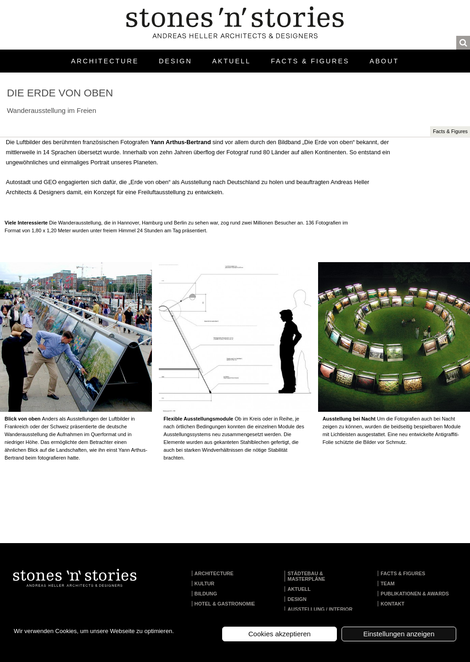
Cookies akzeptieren (279, 634)
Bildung (206, 593)
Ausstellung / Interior (319, 609)
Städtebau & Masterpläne (306, 576)
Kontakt (392, 603)
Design (175, 61)
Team (387, 583)
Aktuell (231, 61)
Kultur (205, 583)
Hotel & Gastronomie (225, 603)
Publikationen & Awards (414, 593)
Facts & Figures (310, 61)
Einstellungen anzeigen (398, 634)
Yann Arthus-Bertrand (180, 142)
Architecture (105, 61)
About (384, 61)
